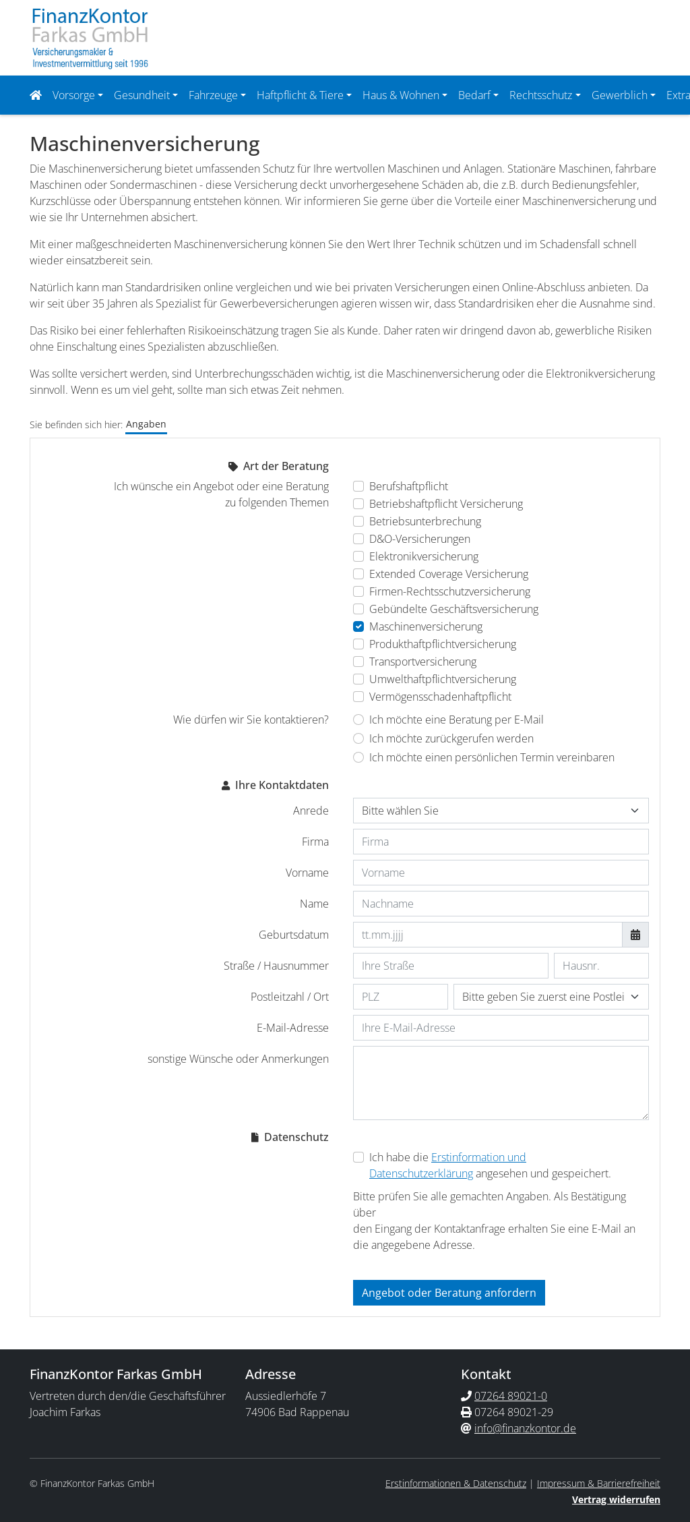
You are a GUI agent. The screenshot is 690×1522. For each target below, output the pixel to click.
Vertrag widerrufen (616, 1498)
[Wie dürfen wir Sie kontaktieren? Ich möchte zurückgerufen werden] (358, 737)
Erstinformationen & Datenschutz (455, 1481)
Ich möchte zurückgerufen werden (451, 737)
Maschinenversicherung (425, 625)
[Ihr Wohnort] (551, 995)
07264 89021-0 (510, 1394)
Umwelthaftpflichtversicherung (442, 677)
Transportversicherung (422, 660)
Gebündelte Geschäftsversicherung (453, 607)
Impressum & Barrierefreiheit (598, 1481)
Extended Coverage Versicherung (448, 572)
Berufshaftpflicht (408, 484)
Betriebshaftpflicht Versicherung (446, 502)
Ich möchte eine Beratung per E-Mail (456, 718)
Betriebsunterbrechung (425, 520)
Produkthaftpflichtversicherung (442, 642)
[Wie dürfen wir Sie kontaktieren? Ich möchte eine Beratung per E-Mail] (358, 718)
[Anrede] (501, 809)
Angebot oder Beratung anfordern (449, 1291)
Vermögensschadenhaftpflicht (440, 695)
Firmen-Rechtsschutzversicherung (449, 590)
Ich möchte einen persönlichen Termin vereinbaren (492, 756)
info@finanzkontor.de (525, 1426)
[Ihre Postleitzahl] (400, 995)
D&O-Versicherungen (419, 537)
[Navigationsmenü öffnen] (40, 94)
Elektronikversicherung (423, 555)
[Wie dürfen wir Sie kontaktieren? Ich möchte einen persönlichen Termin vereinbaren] (358, 756)
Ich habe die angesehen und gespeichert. (490, 1163)
